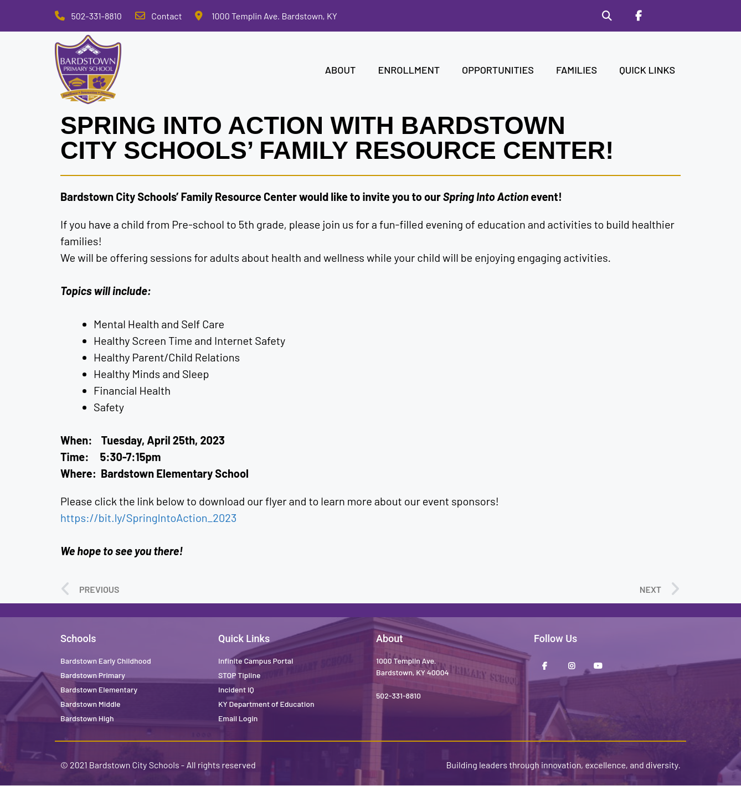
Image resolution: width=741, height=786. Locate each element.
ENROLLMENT (409, 70)
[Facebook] (638, 16)
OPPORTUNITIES (498, 70)
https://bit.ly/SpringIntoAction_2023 (148, 518)
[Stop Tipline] (670, 16)
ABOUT (340, 70)
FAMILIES (576, 70)
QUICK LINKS (647, 70)
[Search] (606, 16)
